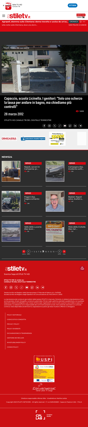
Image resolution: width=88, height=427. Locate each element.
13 (53, 252)
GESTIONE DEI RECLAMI (15, 338)
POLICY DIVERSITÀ (13, 329)
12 (51, 252)
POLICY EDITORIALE (14, 315)
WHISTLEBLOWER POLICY (16, 342)
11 (48, 252)
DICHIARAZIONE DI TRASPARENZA (19, 333)
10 (46, 252)
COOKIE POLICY (12, 347)
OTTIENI (72, 5)
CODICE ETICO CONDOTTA (16, 319)
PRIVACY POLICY (13, 324)
